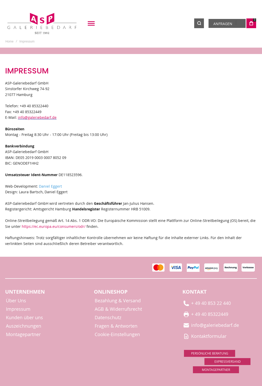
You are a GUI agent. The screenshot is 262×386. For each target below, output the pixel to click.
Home (9, 41)
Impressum (18, 309)
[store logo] (42, 23)
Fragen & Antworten (116, 326)
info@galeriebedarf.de (37, 117)
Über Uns (16, 300)
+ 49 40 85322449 (205, 314)
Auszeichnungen (23, 326)
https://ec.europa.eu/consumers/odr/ (53, 226)
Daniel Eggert (50, 186)
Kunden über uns (24, 317)
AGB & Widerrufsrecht (118, 309)
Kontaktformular (204, 336)
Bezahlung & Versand (118, 300)
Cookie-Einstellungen (117, 334)
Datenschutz (108, 317)
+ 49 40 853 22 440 (207, 303)
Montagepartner (23, 334)
